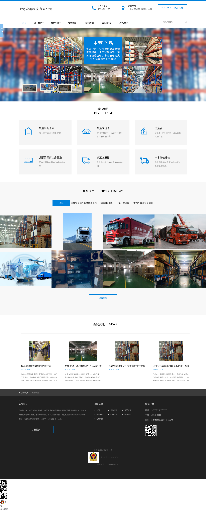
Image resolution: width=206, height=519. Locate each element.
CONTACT (166, 8)
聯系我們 (178, 8)
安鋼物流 (35, 393)
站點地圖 (99, 419)
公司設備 (90, 23)
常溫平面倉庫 (46, 128)
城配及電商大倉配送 (50, 157)
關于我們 (39, 23)
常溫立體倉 (103, 128)
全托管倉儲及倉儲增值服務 (84, 203)
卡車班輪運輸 (162, 157)
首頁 (24, 23)
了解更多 (36, 429)
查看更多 (103, 298)
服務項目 (56, 23)
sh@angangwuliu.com (159, 410)
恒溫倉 (158, 128)
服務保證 (73, 23)
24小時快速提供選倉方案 (50, 133)
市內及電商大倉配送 (143, 203)
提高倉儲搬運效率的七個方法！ (37, 366)
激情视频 (4, 509)
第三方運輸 (103, 157)
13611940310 (156, 415)
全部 (61, 203)
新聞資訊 (107, 23)
